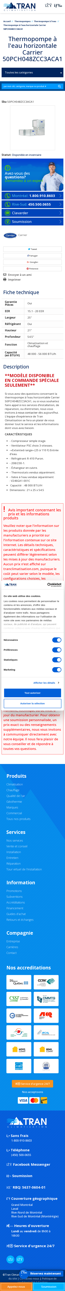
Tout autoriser (33, 692)
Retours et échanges (20, 920)
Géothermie (14, 801)
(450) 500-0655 (21, 1155)
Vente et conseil (16, 846)
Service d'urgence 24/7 (30, 1245)
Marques (12, 807)
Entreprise (13, 941)
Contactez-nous (29, 1278)
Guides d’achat (16, 914)
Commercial (14, 813)
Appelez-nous (16, 1286)
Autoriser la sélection (32, 703)
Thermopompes (22, 21)
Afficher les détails (44, 682)
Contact (11, 953)
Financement (14, 908)
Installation (13, 852)
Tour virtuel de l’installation (24, 869)
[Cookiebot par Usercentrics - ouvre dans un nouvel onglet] (47, 585)
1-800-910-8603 (21, 1140)
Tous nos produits (18, 819)
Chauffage (12, 790)
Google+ (32, 262)
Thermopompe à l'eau (45, 21)
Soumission (19, 1175)
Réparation (13, 863)
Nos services (14, 840)
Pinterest (32, 268)
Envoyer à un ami (20, 275)
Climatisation (14, 784)
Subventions (14, 897)
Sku (4, 101)
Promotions (14, 891)
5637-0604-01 (26, 1187)
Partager (32, 255)
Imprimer (14, 279)
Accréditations (15, 902)
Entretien (12, 858)
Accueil (7, 21)
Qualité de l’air (15, 796)
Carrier (22, 235)
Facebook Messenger (28, 1164)
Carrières (12, 947)
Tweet (32, 249)
